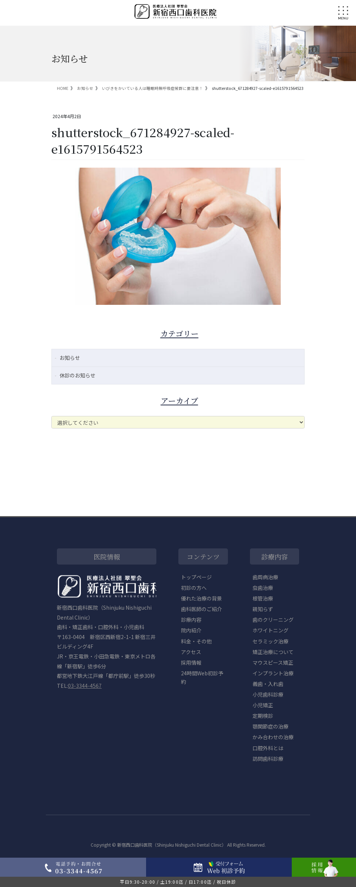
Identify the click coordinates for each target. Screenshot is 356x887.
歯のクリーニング (273, 619)
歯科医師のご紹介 (201, 609)
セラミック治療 (270, 641)
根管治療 (263, 598)
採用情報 (191, 662)
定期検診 (263, 715)
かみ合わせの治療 (273, 737)
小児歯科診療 (268, 694)
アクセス (191, 652)
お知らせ (69, 357)
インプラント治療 (273, 673)
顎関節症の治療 (270, 726)
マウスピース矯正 (273, 662)
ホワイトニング (270, 630)
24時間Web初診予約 (202, 677)
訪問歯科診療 (268, 758)
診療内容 (191, 619)
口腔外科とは (268, 748)
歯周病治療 (265, 577)
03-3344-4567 (85, 685)
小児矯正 (263, 705)
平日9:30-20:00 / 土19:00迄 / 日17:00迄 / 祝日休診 (178, 882)
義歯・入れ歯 (268, 683)
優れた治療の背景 (201, 598)
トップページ (196, 577)
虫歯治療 (263, 587)
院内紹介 (191, 630)
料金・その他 (196, 641)
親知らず (263, 609)
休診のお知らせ (77, 375)
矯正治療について (273, 652)
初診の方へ (194, 587)
